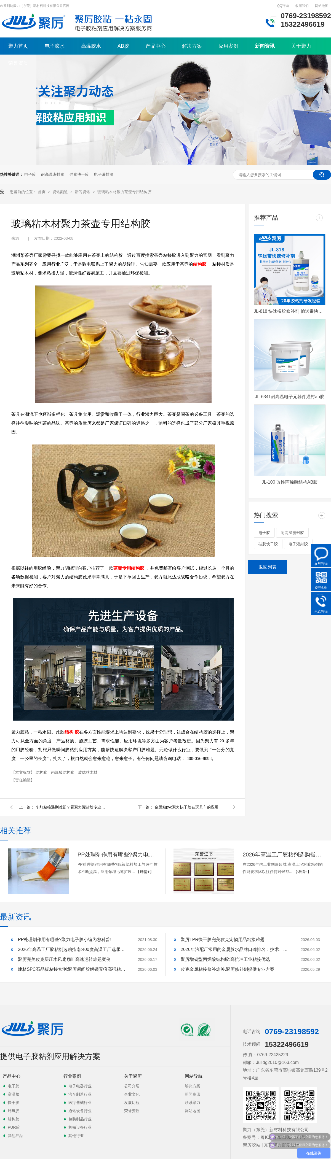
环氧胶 (13, 1111)
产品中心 (156, 46)
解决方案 (192, 46)
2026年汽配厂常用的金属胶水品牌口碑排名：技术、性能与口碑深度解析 (236, 949)
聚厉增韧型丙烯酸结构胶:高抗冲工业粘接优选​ (225, 959)
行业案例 (72, 1076)
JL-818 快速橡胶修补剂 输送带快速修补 (289, 311)
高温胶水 (91, 46)
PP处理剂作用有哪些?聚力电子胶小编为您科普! (118, 854)
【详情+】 (145, 871)
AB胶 (123, 46)
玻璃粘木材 (87, 772)
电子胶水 (55, 46)
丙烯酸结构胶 (63, 772)
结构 (69, 732)
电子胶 (30, 174)
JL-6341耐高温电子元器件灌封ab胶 (289, 396)
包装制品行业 (80, 1119)
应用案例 (228, 46)
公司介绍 (132, 1086)
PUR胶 (14, 1127)
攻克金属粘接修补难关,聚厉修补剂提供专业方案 (227, 969)
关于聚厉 (133, 1076)
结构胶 (199, 264)
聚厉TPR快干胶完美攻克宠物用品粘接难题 (223, 939)
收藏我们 (302, 6)
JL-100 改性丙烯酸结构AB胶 (290, 482)
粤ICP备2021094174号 (283, 1137)
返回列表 (267, 567)
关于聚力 (301, 46)
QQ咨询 (283, 6)
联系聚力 (192, 1102)
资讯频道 (60, 192)
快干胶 (13, 1102)
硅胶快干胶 (79, 174)
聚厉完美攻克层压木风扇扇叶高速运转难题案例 (64, 959)
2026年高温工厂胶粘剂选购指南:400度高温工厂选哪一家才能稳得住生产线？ (283, 854)
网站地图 (321, 6)
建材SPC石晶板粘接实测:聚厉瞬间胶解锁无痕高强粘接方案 (73, 969)
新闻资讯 (265, 46)
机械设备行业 (80, 1127)
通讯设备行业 (80, 1111)
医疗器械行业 (80, 1102)
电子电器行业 (80, 1086)
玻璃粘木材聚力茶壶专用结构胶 (124, 192)
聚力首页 (18, 46)
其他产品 (15, 1135)
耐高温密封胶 (52, 174)
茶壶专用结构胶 (129, 568)
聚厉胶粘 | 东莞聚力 (262, 1145)
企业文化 (132, 1094)
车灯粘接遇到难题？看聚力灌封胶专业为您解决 (71, 807)
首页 (42, 192)
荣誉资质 (18, 63)
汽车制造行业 (80, 1094)
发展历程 (132, 1102)
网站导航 (193, 1076)
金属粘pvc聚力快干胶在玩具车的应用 (186, 807)
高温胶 (13, 1094)
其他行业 (76, 1135)
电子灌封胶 (103, 174)
